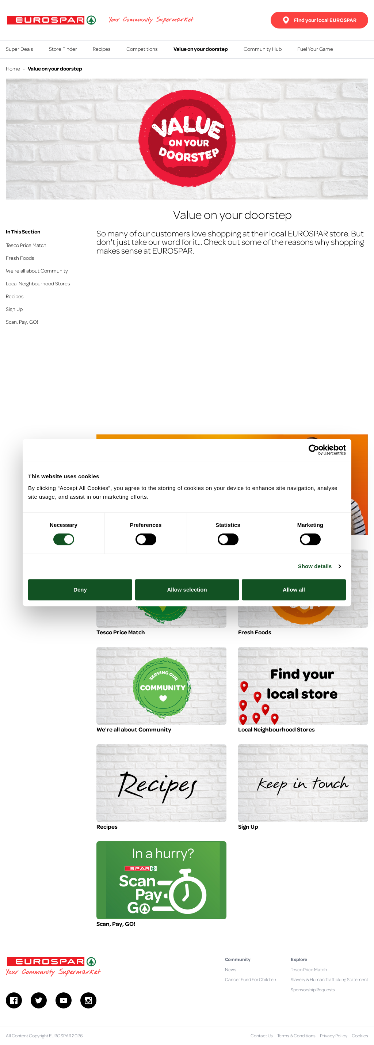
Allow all (294, 589)
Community (238, 959)
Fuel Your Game (315, 48)
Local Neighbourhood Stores (38, 283)
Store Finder (63, 48)
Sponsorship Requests (313, 989)
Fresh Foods (20, 257)
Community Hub (263, 48)
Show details (315, 566)
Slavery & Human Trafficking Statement (329, 979)
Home (13, 68)
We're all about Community (37, 270)
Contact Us (262, 1035)
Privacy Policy (333, 1035)
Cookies (360, 1035)
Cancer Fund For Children (250, 979)
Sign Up (14, 308)
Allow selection (187, 589)
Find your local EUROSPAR (319, 20)
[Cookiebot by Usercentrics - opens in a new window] (314, 449)
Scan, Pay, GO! (22, 321)
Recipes (102, 48)
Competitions (142, 48)
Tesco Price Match (26, 245)
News (230, 969)
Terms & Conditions (296, 1035)
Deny (80, 589)
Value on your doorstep (200, 48)
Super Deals (19, 48)
